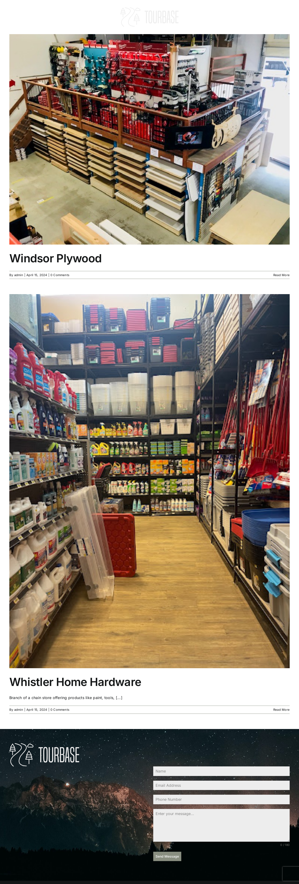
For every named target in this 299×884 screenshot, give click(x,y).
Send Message (167, 856)
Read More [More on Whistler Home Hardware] (281, 709)
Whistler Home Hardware (75, 682)
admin (18, 275)
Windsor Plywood (55, 258)
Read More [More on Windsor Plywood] (281, 275)
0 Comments (59, 275)
